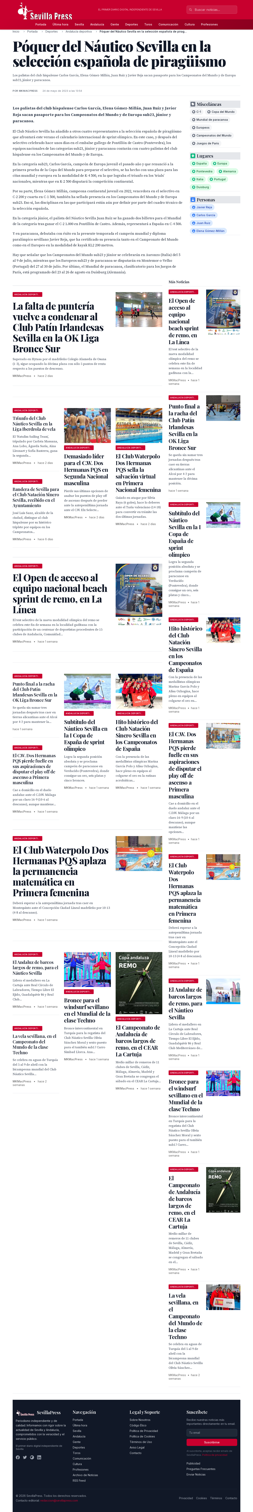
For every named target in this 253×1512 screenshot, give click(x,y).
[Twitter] (25, 1457)
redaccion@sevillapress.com (59, 1500)
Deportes (131, 24)
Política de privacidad (214, 1454)
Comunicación (168, 24)
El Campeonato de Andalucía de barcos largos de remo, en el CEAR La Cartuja (138, 1041)
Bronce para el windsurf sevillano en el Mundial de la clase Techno (87, 1010)
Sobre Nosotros (140, 1419)
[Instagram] (32, 1457)
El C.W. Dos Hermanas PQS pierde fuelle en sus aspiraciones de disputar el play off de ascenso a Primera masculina (34, 769)
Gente (114, 24)
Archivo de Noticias (85, 1475)
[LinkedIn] (39, 1457)
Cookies (201, 1498)
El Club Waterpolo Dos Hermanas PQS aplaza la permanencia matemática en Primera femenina (185, 893)
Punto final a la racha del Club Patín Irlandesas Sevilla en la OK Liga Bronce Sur (35, 692)
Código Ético (138, 1425)
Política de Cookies (142, 1436)
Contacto (136, 1453)
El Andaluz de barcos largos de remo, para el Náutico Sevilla (35, 967)
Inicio (16, 31)
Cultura (190, 24)
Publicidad (193, 1463)
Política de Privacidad (144, 1431)
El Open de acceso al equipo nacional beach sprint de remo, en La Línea (184, 321)
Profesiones (209, 24)
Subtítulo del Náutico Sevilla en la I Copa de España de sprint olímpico (85, 735)
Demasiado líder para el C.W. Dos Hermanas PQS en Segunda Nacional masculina (86, 469)
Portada (40, 24)
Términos (216, 1498)
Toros (148, 24)
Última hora (60, 24)
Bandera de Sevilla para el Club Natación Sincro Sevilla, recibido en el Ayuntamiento (36, 497)
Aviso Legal (137, 1447)
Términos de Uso (141, 1442)
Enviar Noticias (196, 1474)
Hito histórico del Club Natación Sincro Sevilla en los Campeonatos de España (137, 735)
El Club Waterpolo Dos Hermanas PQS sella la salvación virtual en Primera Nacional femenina (138, 472)
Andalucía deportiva (79, 31)
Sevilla (79, 24)
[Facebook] (18, 1457)
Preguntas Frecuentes (201, 1469)
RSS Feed (79, 1480)
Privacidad (186, 1498)
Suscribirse (212, 1442)
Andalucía (97, 24)
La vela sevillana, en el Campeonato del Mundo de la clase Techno (34, 1044)
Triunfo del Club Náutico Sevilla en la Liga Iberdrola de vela (34, 423)
